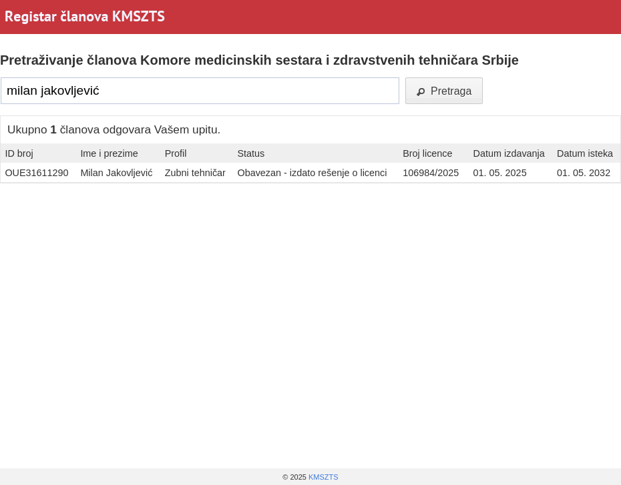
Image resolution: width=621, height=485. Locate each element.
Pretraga (444, 91)
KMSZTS (323, 477)
